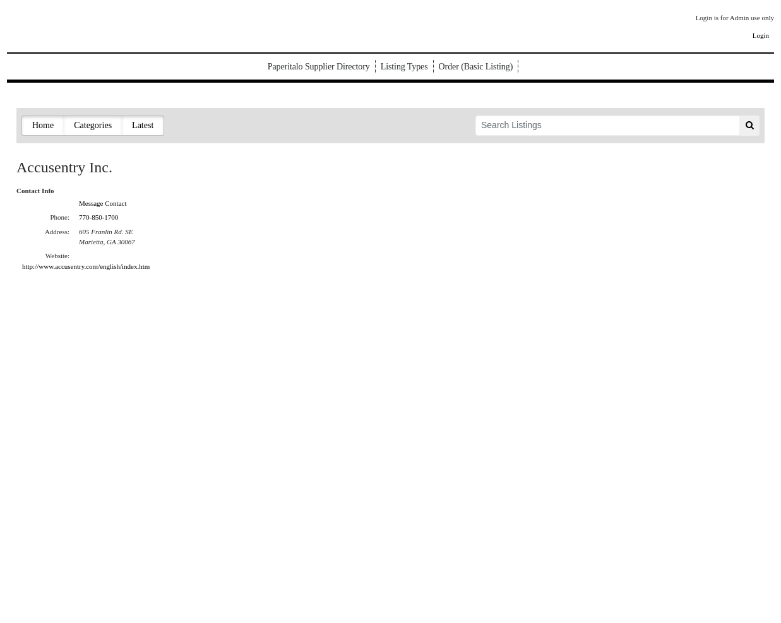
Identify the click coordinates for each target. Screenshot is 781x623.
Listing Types (404, 66)
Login (761, 35)
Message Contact (102, 203)
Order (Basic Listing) (476, 66)
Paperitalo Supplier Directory (319, 66)
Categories (93, 125)
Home (43, 125)
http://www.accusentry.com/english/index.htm (86, 266)
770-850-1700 (98, 217)
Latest (142, 125)
